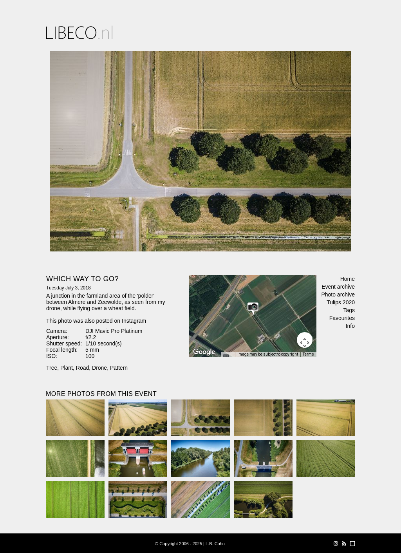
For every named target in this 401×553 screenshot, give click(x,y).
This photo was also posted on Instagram (96, 321)
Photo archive (338, 294)
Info (350, 326)
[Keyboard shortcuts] (228, 357)
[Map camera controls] (304, 340)
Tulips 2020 (341, 302)
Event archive (338, 287)
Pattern (119, 368)
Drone (99, 368)
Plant (66, 368)
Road (82, 368)
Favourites (342, 318)
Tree (51, 368)
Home (347, 279)
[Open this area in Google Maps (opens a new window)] (204, 352)
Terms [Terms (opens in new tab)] (308, 354)
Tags (349, 310)
